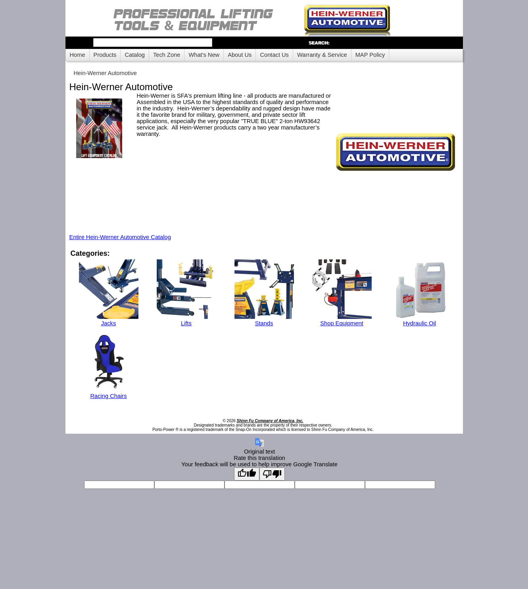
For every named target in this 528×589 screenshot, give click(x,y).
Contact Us (274, 55)
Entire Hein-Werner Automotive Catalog (120, 237)
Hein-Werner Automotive (105, 73)
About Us (240, 55)
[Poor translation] (272, 474)
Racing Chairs (108, 396)
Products (105, 55)
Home (77, 55)
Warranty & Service (322, 55)
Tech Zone (166, 55)
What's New (203, 55)
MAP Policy (370, 55)
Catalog (135, 55)
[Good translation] (246, 474)
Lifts (186, 323)
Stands (264, 323)
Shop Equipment (341, 323)
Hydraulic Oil (419, 323)
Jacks (108, 323)
